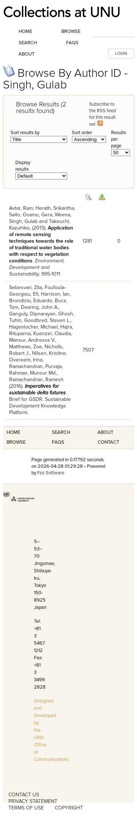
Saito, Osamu (24, 215)
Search (28, 43)
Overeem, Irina (25, 360)
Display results (22, 166)
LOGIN (121, 53)
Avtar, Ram (21, 208)
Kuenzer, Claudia (52, 333)
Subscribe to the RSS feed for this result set (102, 114)
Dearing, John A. (39, 307)
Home (25, 31)
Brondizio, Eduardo (30, 300)
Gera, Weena (55, 215)
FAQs (72, 43)
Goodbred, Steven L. (47, 320)
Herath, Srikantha (54, 208)
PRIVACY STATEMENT (32, 801)
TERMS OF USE (26, 808)
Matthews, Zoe (25, 347)
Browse (70, 31)
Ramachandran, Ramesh (36, 379)
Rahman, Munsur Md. (33, 373)
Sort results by (25, 133)
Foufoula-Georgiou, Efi (37, 290)
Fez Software (50, 473)
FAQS (58, 442)
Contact (108, 442)
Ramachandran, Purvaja (35, 366)
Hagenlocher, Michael (33, 327)
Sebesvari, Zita (25, 287)
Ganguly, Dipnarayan (32, 314)
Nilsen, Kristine (49, 353)
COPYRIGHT (69, 808)
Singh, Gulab (23, 221)
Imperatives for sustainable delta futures (37, 389)
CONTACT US (23, 795)
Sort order (82, 133)
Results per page (118, 139)
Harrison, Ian (55, 294)
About (26, 54)
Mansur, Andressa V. (32, 340)
